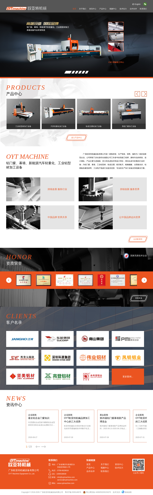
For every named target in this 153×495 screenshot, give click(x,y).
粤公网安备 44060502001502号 (97, 492)
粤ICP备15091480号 (73, 492)
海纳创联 (128, 492)
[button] (68, 72)
